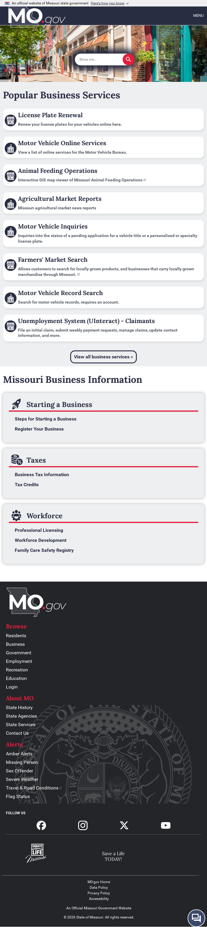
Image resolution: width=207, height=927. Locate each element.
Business (15, 644)
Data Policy (99, 887)
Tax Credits (27, 484)
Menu (198, 15)
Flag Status (18, 796)
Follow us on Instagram (83, 825)
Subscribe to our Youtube (166, 825)
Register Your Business (39, 429)
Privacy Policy (99, 893)
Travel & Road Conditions (34, 788)
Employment (19, 661)
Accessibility (99, 899)
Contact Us (17, 733)
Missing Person (22, 762)
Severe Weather (22, 779)
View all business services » (103, 357)
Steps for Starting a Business (45, 419)
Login (12, 687)
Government (18, 652)
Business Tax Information (42, 474)
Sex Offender (19, 771)
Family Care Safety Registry (44, 550)
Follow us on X (124, 825)
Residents (16, 635)
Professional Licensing (39, 530)
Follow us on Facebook (41, 825)
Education (16, 678)
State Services (20, 724)
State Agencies (21, 716)
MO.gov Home (99, 882)
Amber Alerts (21, 754)
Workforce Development (40, 540)
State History (19, 707)
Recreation (17, 670)
